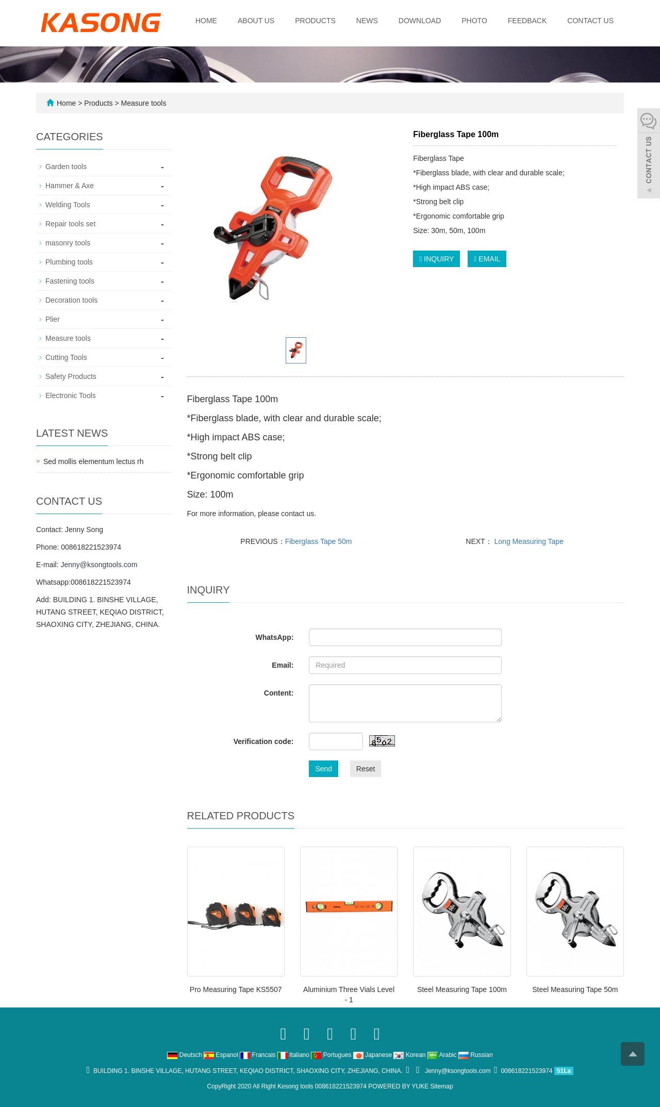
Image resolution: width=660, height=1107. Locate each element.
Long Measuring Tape (528, 541)
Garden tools (66, 166)
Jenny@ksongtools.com (98, 564)
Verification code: (264, 741)
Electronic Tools (70, 395)
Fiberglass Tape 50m (318, 541)
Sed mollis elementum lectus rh (93, 461)
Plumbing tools (69, 262)
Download (420, 20)
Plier (52, 319)
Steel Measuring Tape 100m (462, 989)
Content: (279, 693)
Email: (282, 665)
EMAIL (487, 259)
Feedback (527, 20)
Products (315, 20)
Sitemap (442, 1086)
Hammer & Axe (69, 185)
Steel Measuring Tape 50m (575, 989)
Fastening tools (69, 281)
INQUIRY (436, 259)
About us (256, 20)
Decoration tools (71, 300)
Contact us (590, 20)
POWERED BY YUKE (399, 1086)
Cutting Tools (66, 357)
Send (323, 769)
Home (206, 20)
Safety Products (70, 376)
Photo (474, 20)
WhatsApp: (274, 637)
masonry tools (67, 243)
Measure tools (143, 103)
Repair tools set (70, 224)
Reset (365, 769)
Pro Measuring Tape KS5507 (236, 989)
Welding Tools (67, 205)
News (367, 20)
